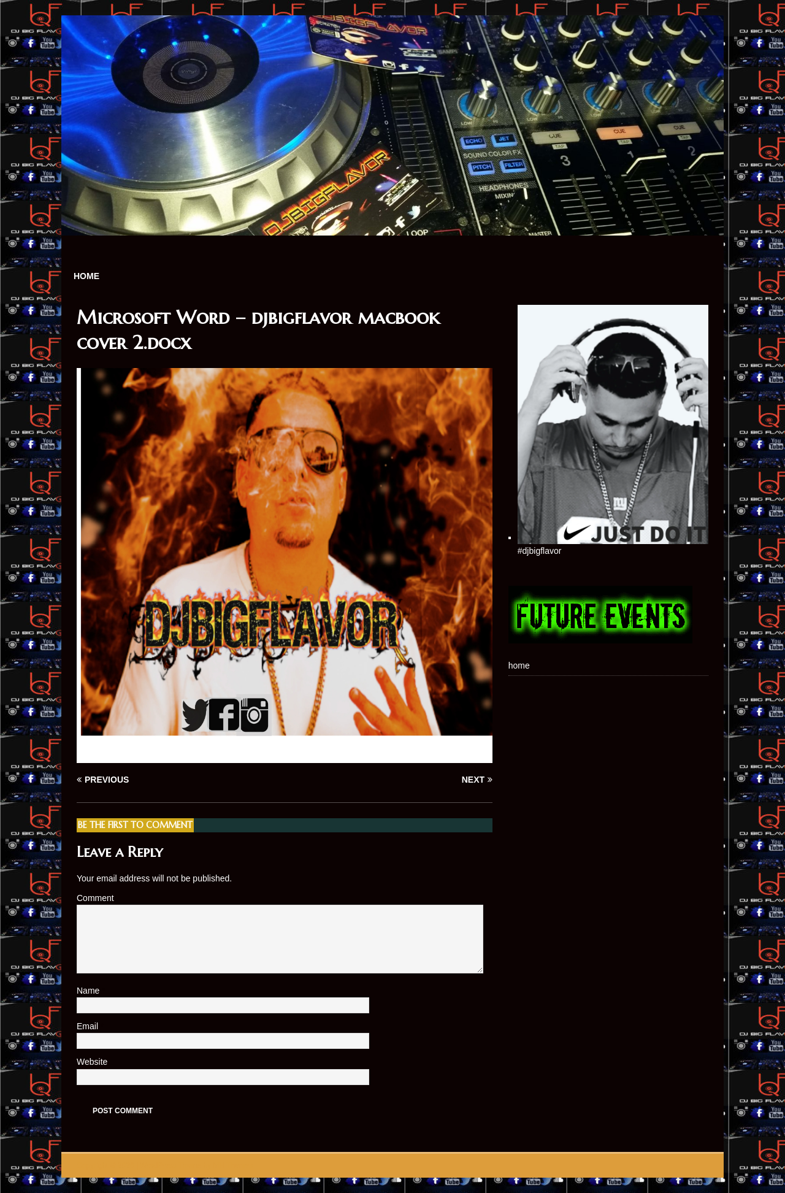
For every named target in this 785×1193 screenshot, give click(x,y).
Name (89, 990)
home (86, 276)
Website (92, 1062)
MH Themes (233, 1165)
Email (89, 1026)
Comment (95, 898)
